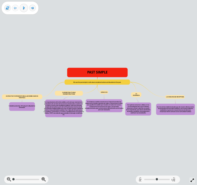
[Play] (23, 8)
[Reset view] (7, 8)
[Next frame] (32, 8)
